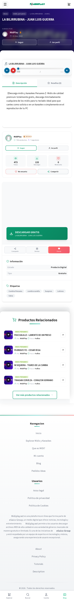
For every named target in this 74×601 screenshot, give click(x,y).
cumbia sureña (33, 292)
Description (38, 572)
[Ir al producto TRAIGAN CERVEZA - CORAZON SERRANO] (63, 380)
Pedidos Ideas (39, 471)
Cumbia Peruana (15, 292)
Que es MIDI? (38, 448)
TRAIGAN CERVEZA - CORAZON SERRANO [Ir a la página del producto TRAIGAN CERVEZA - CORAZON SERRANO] (33, 381)
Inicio (39, 433)
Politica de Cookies (38, 506)
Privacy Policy (39, 557)
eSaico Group (16, 520)
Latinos (60, 292)
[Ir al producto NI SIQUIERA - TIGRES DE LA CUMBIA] (63, 365)
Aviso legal (38, 491)
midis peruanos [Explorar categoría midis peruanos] (21, 333)
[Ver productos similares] (37, 250)
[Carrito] (69, 4)
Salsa (11, 296)
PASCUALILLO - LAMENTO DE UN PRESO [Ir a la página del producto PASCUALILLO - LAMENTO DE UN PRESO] (32, 335)
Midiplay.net (17, 516)
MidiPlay (14, 32)
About (39, 549)
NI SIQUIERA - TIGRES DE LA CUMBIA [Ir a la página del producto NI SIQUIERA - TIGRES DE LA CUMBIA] (31, 365)
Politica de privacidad (39, 498)
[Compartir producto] (15, 250)
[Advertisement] (37, 205)
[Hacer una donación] (59, 250)
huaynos (48, 292)
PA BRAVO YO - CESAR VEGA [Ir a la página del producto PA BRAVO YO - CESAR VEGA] (27, 350)
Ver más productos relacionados (35, 395)
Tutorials (38, 564)
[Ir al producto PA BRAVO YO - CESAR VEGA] (63, 350)
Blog (38, 464)
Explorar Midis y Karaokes (38, 441)
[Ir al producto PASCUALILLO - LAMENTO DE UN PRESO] (63, 335)
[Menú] (5, 4)
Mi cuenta (39, 456)
